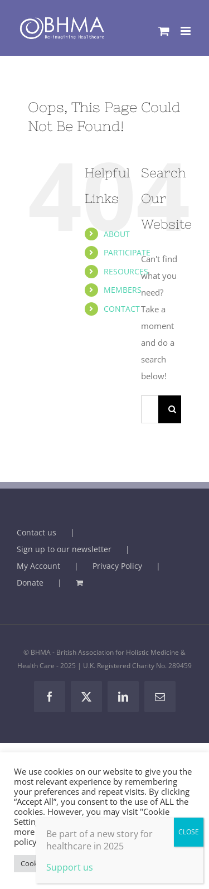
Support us (69, 867)
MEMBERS (123, 289)
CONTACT (122, 308)
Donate (30, 582)
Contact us (36, 532)
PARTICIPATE (127, 252)
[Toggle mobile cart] (163, 31)
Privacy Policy (117, 566)
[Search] (172, 409)
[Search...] (149, 409)
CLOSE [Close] (188, 832)
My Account (38, 566)
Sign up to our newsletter (64, 549)
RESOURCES (126, 271)
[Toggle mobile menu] (186, 31)
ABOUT (117, 234)
